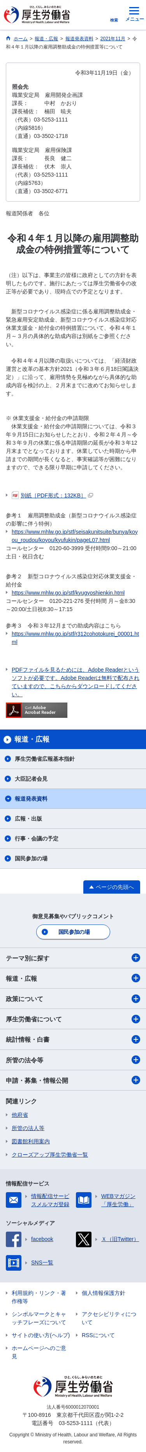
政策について (73, 998)
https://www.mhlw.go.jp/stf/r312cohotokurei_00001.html (75, 638)
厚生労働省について (73, 1019)
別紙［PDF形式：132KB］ (52, 495)
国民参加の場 (31, 858)
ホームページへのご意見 (39, 1352)
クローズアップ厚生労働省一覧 (50, 1155)
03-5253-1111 (76, 1423)
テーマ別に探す (73, 957)
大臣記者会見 (31, 779)
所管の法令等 (73, 1059)
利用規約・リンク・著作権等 (39, 1297)
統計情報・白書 (73, 1039)
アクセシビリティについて (109, 1318)
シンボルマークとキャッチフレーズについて (39, 1318)
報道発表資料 (31, 799)
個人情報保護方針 (103, 1293)
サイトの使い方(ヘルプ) (41, 1335)
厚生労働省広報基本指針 (45, 759)
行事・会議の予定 (36, 838)
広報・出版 (28, 818)
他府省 (20, 1115)
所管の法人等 (28, 1128)
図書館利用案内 (31, 1141)
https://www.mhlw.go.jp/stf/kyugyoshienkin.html (68, 593)
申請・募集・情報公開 (73, 1080)
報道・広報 (73, 978)
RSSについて (98, 1335)
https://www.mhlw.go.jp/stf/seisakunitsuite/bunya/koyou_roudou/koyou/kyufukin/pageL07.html (75, 536)
